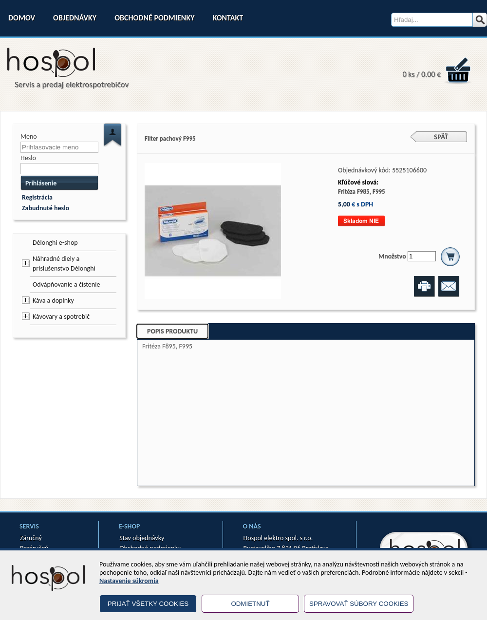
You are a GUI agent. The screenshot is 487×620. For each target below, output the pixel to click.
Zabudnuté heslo (45, 208)
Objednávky (74, 17)
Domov (21, 17)
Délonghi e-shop (55, 242)
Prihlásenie (40, 183)
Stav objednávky (141, 538)
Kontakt (228, 17)
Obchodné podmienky (154, 17)
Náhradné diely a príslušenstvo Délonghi (64, 264)
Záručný (31, 538)
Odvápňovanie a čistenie (66, 284)
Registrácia (37, 197)
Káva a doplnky (53, 300)
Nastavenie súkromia (129, 581)
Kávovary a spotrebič (61, 316)
